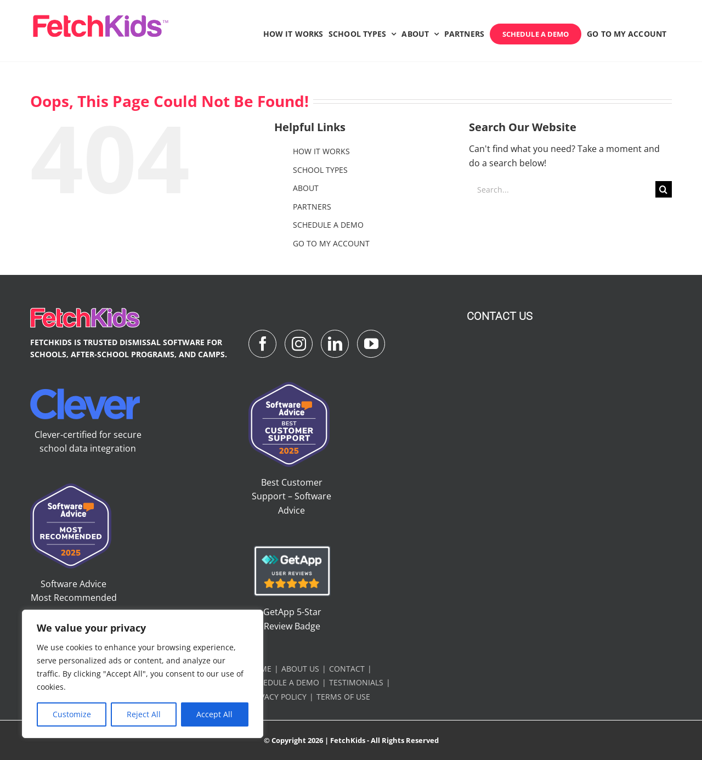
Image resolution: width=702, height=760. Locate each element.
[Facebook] (262, 344)
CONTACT (347, 668)
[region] (142, 674)
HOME (259, 668)
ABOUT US (300, 668)
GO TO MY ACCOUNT (331, 243)
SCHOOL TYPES (320, 170)
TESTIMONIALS (356, 682)
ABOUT (306, 188)
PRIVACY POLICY (277, 696)
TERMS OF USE (343, 696)
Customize (72, 714)
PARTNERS (312, 206)
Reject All (144, 714)
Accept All (214, 714)
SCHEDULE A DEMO (328, 224)
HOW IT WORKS (321, 151)
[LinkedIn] (335, 344)
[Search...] (562, 189)
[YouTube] (371, 344)
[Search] (663, 189)
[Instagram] (299, 344)
